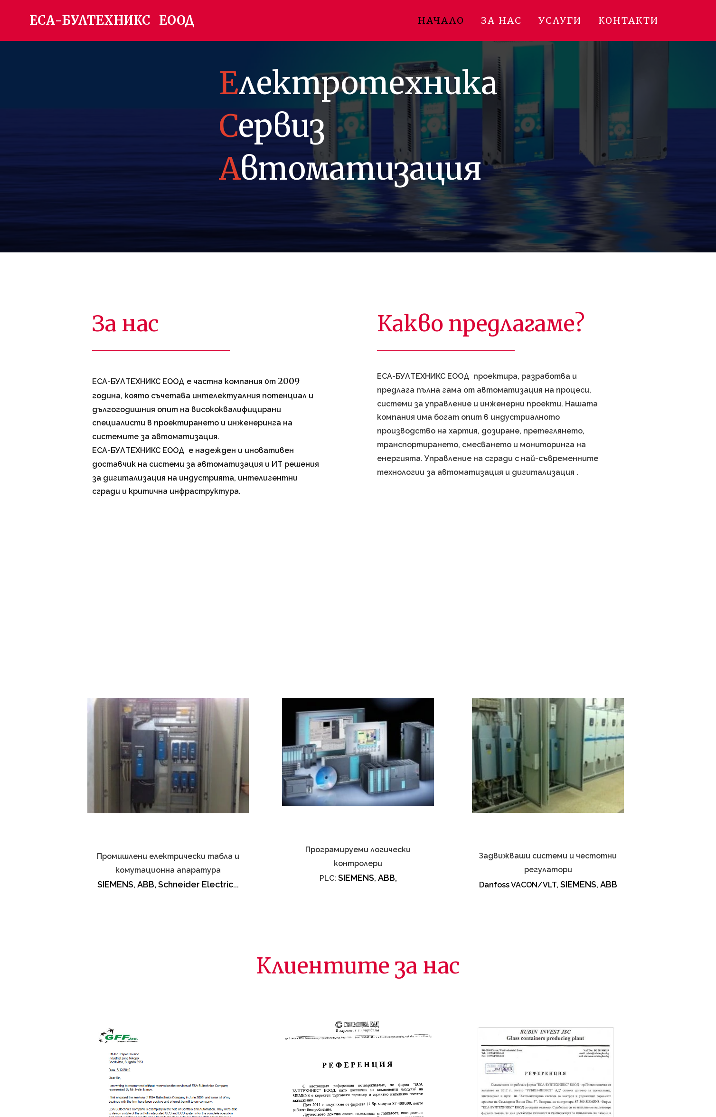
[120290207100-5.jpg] (358, 752)
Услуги (560, 20)
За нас (501, 20)
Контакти (628, 20)
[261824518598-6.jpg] (548, 755)
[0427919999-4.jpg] (168, 755)
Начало (441, 20)
